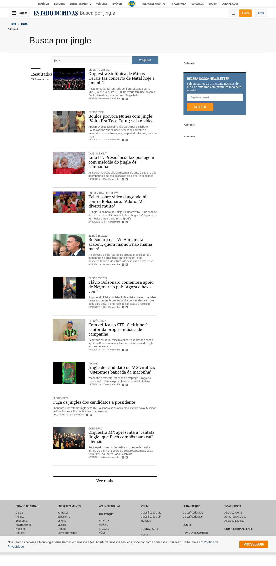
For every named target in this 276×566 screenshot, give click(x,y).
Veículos (102, 3)
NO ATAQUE (106, 514)
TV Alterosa (178, 3)
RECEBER (200, 107)
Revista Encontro (195, 533)
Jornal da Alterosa (235, 516)
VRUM (144, 506)
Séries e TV (63, 516)
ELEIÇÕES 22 (60, 398)
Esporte (59, 3)
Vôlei (102, 532)
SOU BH (187, 525)
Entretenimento (80, 3)
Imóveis (117, 3)
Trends (61, 529)
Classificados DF (151, 516)
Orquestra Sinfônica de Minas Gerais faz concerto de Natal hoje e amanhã (121, 78)
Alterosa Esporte (234, 520)
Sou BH (213, 3)
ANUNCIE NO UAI (109, 506)
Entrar (260, 13)
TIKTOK (93, 363)
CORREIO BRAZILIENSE (238, 529)
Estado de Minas (27, 506)
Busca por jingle (97, 13)
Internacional (23, 524)
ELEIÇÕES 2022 (97, 235)
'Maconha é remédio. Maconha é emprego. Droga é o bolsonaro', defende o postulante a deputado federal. (119, 379)
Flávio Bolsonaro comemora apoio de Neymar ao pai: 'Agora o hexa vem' (121, 287)
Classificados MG (151, 512)
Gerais (19, 512)
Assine (245, 13)
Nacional (21, 529)
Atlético (103, 524)
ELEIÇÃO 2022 (97, 321)
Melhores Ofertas (153, 3)
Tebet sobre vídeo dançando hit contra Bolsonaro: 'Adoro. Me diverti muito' (118, 201)
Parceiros (197, 3)
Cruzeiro (104, 528)
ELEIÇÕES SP (96, 112)
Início (13, 23)
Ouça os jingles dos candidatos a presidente (94, 402)
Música (61, 524)
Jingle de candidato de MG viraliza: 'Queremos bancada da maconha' (121, 370)
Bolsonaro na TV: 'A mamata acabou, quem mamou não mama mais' (120, 244)
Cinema (61, 520)
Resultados (41, 74)
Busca (24, 23)
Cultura (20, 533)
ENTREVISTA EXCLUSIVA (103, 193)
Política (20, 516)
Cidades (146, 535)
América (104, 520)
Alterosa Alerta (233, 512)
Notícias (43, 3)
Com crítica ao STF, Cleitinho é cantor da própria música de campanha (118, 329)
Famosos (63, 512)
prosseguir (254, 544)
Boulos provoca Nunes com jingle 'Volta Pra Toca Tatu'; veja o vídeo (121, 118)
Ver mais (104, 480)
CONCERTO (95, 428)
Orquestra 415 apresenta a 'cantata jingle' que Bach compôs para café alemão (121, 437)
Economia (22, 520)
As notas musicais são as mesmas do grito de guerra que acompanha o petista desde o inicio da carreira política (122, 174)
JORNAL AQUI (230, 3)
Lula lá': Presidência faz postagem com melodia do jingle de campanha (121, 162)
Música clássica (99, 69)
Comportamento (67, 533)
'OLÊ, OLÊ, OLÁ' (97, 153)
